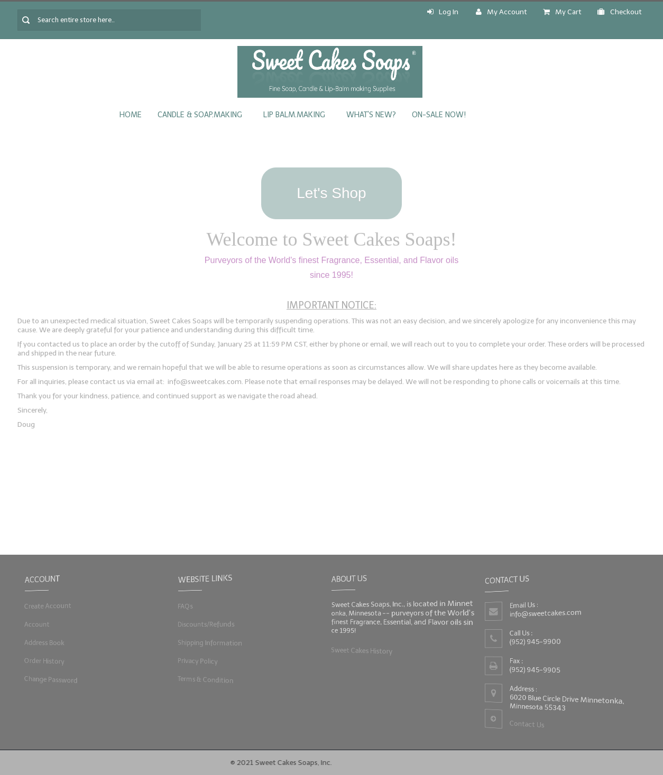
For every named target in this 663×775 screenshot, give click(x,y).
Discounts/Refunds (205, 624)
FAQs (183, 605)
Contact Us (526, 725)
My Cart (562, 11)
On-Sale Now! (439, 114)
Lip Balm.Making (294, 114)
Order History (43, 661)
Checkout (619, 11)
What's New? (371, 114)
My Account (501, 11)
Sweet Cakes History (360, 650)
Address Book (43, 642)
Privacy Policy (196, 661)
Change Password (49, 679)
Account (35, 624)
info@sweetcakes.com (545, 613)
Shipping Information (209, 642)
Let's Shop (331, 190)
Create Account (46, 605)
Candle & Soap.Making (200, 114)
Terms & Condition (204, 679)
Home (130, 114)
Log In (442, 11)
